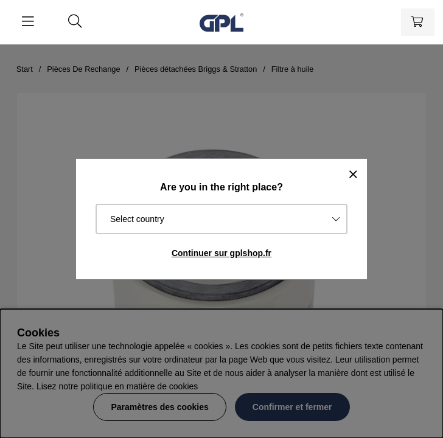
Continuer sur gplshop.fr (221, 253)
